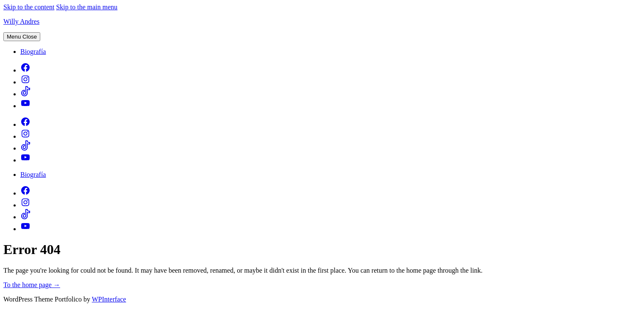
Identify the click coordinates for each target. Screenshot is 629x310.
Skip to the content (28, 7)
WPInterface (109, 299)
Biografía (33, 51)
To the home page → (31, 284)
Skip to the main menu (86, 7)
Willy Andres (21, 21)
